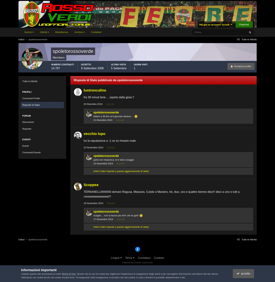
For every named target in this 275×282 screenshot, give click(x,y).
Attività (44, 32)
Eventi (25, 146)
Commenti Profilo (31, 98)
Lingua (116, 257)
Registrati (244, 24)
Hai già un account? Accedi (215, 24)
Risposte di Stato (31, 105)
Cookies (159, 257)
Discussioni (28, 122)
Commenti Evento (31, 152)
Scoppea (91, 185)
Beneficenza (61, 32)
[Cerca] (204, 32)
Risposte (26, 128)
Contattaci (96, 32)
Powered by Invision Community (137, 262)
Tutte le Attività (30, 81)
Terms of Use (69, 274)
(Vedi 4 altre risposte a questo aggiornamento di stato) (121, 171)
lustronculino (95, 90)
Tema (130, 257)
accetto (243, 273)
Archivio (79, 32)
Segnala (110, 104)
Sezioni (29, 32)
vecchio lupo (94, 134)
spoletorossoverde (106, 112)
